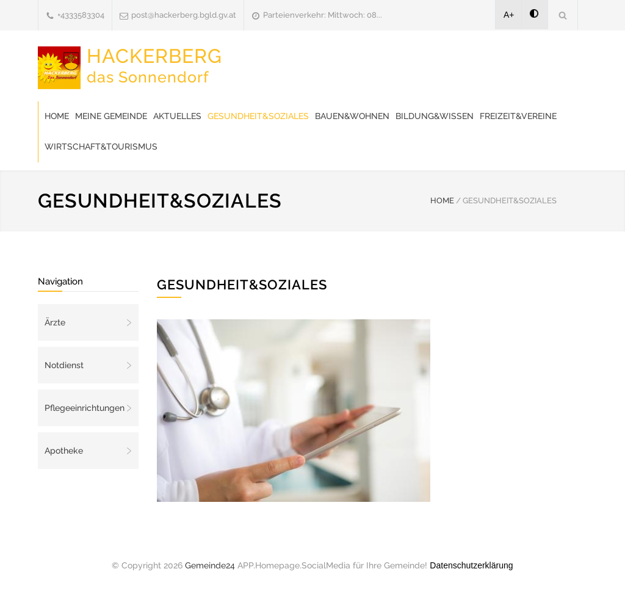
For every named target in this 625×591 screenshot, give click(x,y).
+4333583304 (80, 15)
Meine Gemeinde (111, 116)
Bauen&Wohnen (352, 116)
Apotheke (64, 450)
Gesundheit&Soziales (258, 116)
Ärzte (55, 322)
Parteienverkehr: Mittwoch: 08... (322, 15)
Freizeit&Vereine (518, 116)
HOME (442, 200)
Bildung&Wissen (435, 116)
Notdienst (64, 365)
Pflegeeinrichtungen (85, 408)
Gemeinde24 (210, 565)
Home (57, 116)
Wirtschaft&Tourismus (101, 146)
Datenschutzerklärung (471, 565)
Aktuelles (177, 116)
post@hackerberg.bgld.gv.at (183, 15)
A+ (509, 15)
